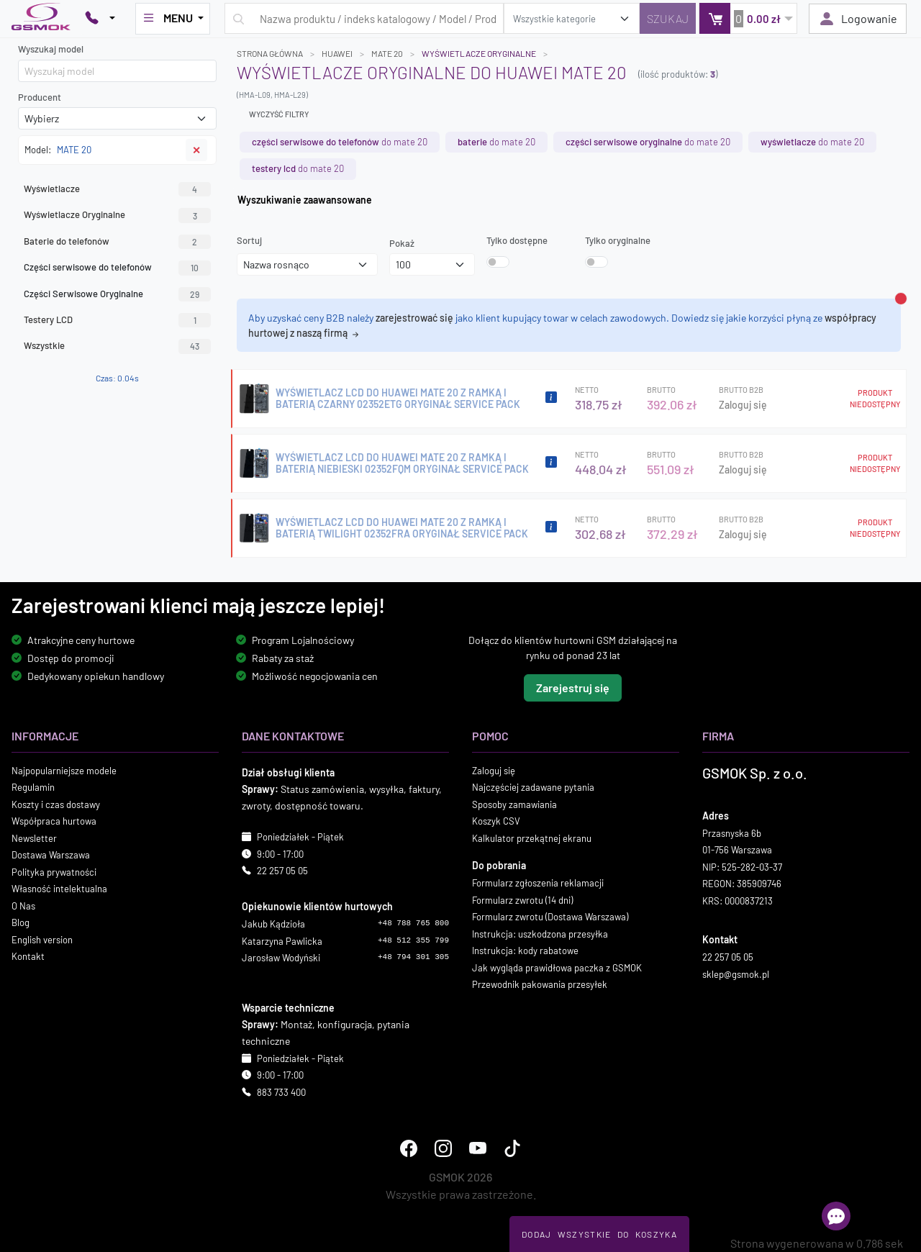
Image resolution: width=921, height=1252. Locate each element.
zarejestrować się (414, 318)
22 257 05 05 (282, 870)
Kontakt (28, 956)
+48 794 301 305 (413, 957)
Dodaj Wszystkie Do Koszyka (599, 1234)
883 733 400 (281, 1092)
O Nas (23, 906)
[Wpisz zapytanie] (364, 18)
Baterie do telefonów (117, 242)
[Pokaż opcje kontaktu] (100, 19)
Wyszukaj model (50, 49)
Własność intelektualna (59, 888)
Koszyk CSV (496, 821)
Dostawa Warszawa (51, 855)
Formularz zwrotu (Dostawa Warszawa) (550, 916)
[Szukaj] (668, 18)
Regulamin (33, 787)
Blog (21, 922)
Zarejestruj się (572, 687)
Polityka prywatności (54, 872)
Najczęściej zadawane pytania (533, 787)
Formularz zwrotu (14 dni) (522, 900)
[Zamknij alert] (900, 298)
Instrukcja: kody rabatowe (525, 950)
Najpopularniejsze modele (64, 770)
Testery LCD (117, 320)
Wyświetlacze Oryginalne (117, 215)
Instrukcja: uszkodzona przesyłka (540, 934)
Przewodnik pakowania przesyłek (539, 984)
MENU (168, 18)
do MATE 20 (339, 142)
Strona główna (270, 53)
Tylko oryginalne (617, 240)
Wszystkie (117, 346)
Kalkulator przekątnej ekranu (531, 838)
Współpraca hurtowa (54, 821)
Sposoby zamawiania (514, 804)
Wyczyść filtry (279, 114)
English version (42, 939)
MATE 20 (387, 53)
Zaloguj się (743, 405)
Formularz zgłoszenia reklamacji (538, 883)
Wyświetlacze (117, 189)
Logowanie (857, 18)
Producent (39, 97)
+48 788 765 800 (413, 923)
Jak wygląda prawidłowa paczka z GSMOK (557, 968)
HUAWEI (337, 53)
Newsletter (34, 838)
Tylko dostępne (517, 240)
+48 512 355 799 (413, 940)
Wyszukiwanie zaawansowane (304, 200)
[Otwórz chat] (836, 1216)
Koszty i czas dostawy (56, 804)
